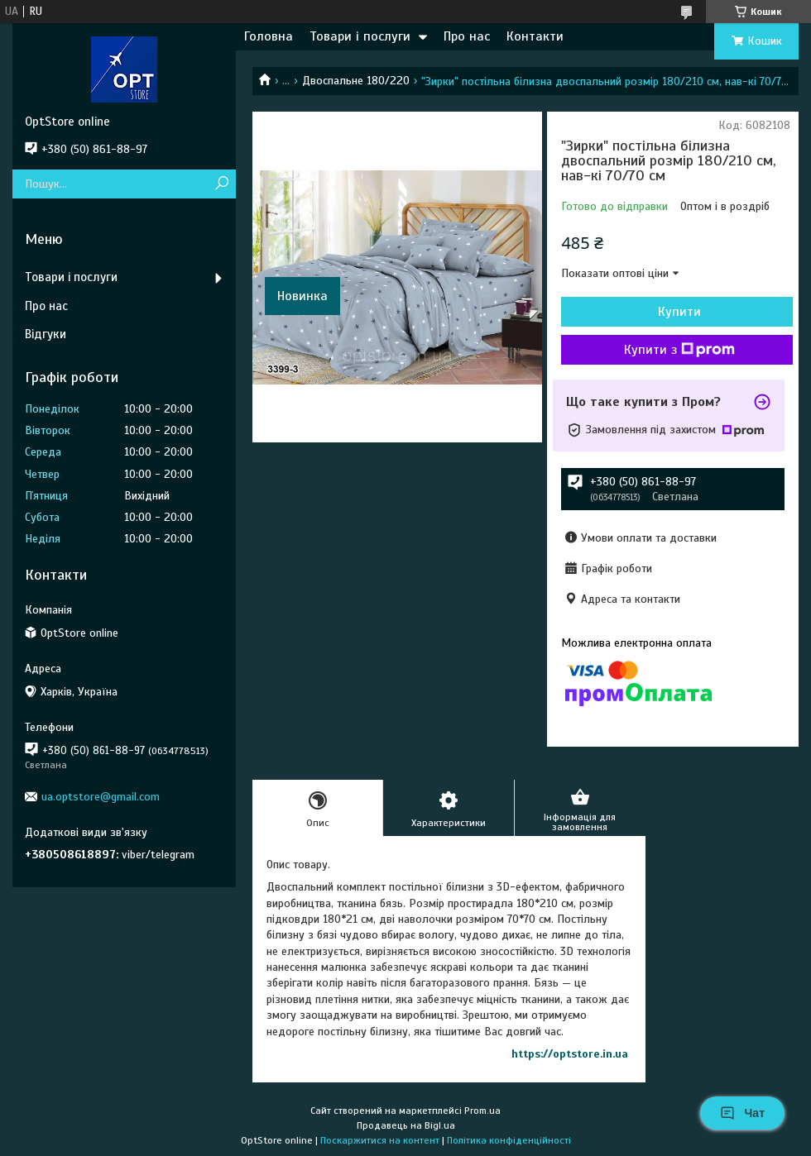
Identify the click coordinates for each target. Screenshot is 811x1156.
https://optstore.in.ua (569, 1054)
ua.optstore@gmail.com (100, 797)
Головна (268, 36)
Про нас (467, 36)
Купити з (679, 350)
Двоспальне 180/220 (356, 81)
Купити (679, 311)
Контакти (535, 36)
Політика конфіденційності (509, 1140)
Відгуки (45, 334)
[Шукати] (221, 184)
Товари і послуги (360, 36)
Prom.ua (482, 1110)
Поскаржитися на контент (379, 1140)
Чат (742, 1113)
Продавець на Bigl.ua (406, 1125)
